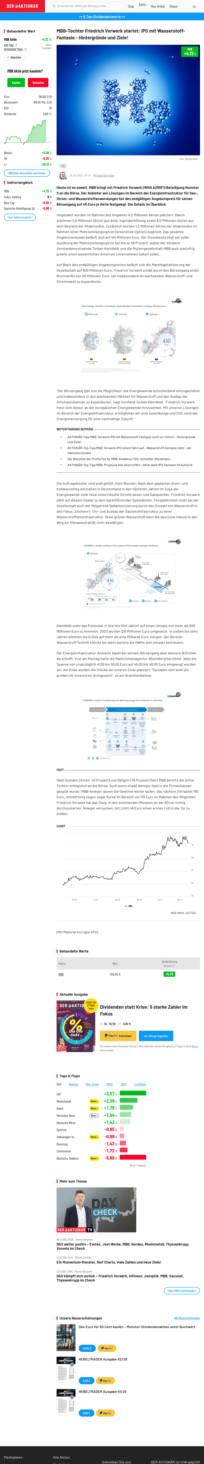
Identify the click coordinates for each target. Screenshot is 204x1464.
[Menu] (194, 6)
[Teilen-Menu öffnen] (177, 175)
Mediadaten (13, 1457)
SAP (59, 1094)
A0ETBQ (10, 45)
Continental (64, 1151)
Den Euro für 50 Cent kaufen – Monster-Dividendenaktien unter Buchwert (137, 1326)
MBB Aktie (10, 39)
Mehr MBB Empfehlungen (182, 1291)
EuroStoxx (140, 1084)
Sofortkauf (118, 1035)
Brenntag (62, 1144)
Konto (195, 1046)
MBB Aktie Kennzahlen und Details (26, 173)
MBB (63, 166)
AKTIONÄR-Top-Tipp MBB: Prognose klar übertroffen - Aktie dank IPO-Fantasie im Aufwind (130, 465)
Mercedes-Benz (66, 1115)
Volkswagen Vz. (66, 1137)
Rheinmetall (64, 1101)
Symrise (61, 1130)
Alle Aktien (61, 1457)
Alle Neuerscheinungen (187, 1318)
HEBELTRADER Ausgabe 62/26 (103, 1359)
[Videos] (173, 6)
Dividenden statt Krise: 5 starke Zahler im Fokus (143, 1010)
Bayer (60, 1108)
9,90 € (86, 1380)
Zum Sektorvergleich (19, 217)
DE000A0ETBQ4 (15, 49)
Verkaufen (38, 82)
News (94, 1101)
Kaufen (16, 82)
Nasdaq (73, 1084)
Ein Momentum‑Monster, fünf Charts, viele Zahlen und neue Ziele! (109, 1262)
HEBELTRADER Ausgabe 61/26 (103, 1391)
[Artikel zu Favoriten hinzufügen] (195, 175)
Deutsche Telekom (68, 1158)
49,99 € (87, 1348)
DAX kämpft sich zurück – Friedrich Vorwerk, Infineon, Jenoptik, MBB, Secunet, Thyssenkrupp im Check (120, 1278)
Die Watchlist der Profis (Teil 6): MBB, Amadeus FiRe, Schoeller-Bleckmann (119, 459)
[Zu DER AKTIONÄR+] (157, 6)
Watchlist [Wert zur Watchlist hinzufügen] (16, 57)
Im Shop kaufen (156, 1036)
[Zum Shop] (131, 6)
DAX (59, 1084)
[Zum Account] (142, 4)
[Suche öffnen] (54, 6)
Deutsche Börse (66, 1123)
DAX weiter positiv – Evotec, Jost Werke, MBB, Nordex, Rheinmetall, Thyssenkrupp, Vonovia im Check (123, 1246)
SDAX (124, 1084)
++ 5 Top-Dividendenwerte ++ (102, 16)
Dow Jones (92, 1084)
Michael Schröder (103, 175)
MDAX (109, 1084)
